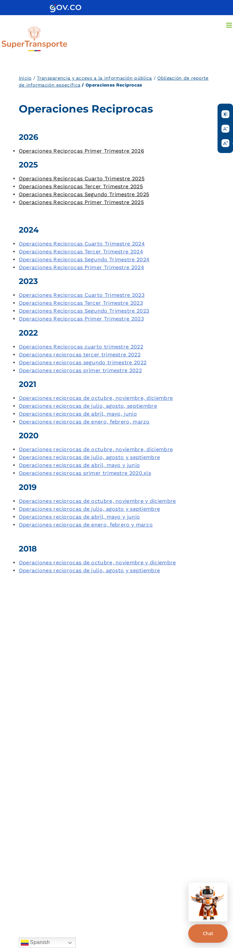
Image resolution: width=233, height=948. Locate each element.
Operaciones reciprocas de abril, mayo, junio (78, 414)
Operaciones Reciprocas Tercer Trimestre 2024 (81, 251)
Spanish (35, 943)
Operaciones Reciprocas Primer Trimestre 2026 (81, 151)
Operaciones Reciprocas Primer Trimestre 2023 (81, 319)
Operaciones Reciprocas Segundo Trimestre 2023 (84, 311)
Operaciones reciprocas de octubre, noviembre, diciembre (96, 398)
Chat (208, 933)
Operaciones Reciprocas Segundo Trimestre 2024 (84, 259)
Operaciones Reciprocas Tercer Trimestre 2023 (81, 303)
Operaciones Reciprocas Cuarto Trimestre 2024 (82, 244)
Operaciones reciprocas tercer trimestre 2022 (80, 354)
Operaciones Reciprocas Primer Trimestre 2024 (81, 267)
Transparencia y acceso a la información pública (94, 78)
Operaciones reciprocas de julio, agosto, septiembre (88, 406)
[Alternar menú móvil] (229, 25)
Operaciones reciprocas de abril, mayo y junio (79, 465)
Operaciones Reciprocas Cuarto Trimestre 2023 (81, 295)
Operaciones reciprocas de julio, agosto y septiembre (89, 457)
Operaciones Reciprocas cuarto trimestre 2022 (81, 347)
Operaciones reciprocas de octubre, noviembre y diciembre (97, 501)
